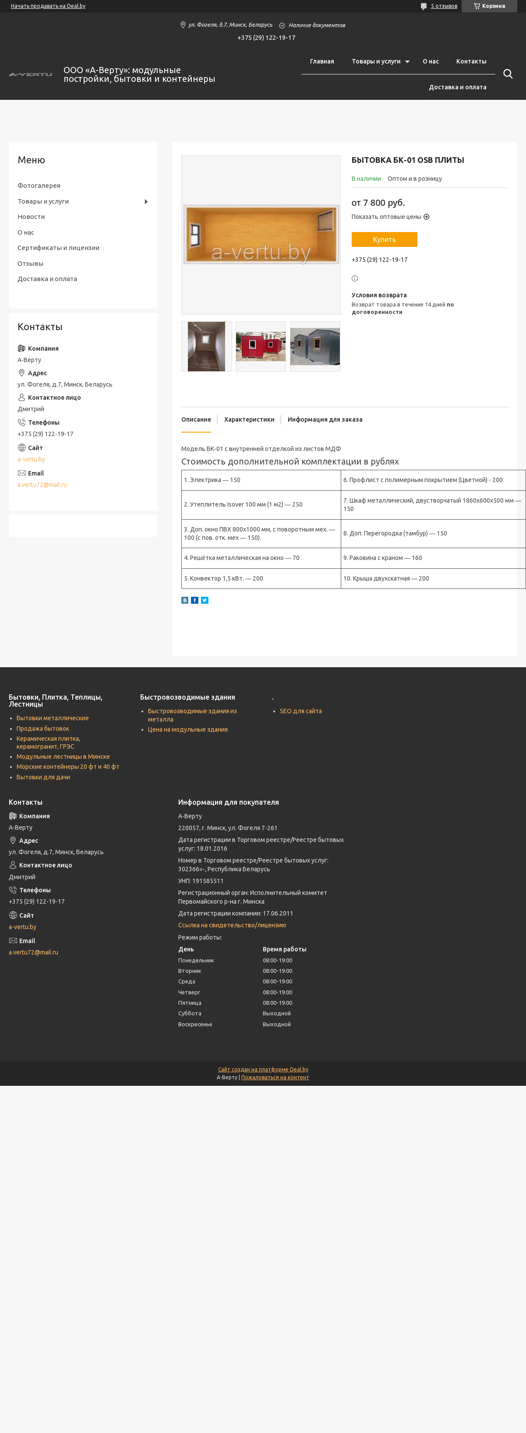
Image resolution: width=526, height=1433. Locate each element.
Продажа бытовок (43, 728)
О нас (431, 61)
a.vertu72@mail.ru (42, 484)
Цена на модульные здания (188, 729)
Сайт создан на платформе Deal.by (263, 1069)
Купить (384, 239)
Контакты (471, 61)
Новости (31, 216)
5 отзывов (444, 6)
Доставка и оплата (458, 87)
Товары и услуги (376, 61)
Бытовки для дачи (43, 777)
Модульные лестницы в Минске (63, 756)
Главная (322, 61)
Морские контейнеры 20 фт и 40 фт (68, 766)
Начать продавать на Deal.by (48, 6)
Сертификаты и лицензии (58, 247)
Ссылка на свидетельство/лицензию (232, 925)
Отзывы (30, 263)
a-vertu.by (31, 459)
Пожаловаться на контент (275, 1077)
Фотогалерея (39, 185)
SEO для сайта (301, 711)
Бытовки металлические (53, 718)
